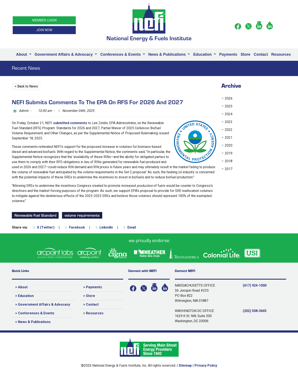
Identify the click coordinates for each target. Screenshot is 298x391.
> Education (24, 296)
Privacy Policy (206, 365)
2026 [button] (228, 98)
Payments (228, 54)
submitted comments (70, 123)
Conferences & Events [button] (121, 54)
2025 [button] (228, 106)
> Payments (92, 287)
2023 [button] (228, 122)
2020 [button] (228, 145)
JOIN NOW (44, 30)
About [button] (22, 54)
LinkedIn (103, 227)
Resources (281, 54)
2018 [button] (228, 161)
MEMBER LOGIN (44, 20)
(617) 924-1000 (254, 285)
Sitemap (185, 365)
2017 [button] (228, 169)
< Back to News (26, 86)
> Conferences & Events (34, 313)
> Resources (93, 313)
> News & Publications (33, 322)
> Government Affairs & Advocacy (42, 304)
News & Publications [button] (167, 54)
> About (21, 287)
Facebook (74, 227)
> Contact (91, 304)
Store (245, 54)
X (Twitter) (43, 227)
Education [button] (203, 54)
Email (129, 227)
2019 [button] (228, 153)
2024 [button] (228, 114)
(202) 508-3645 (254, 311)
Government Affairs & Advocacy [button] (64, 54)
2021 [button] (228, 138)
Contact (261, 54)
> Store (89, 296)
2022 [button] (228, 130)
